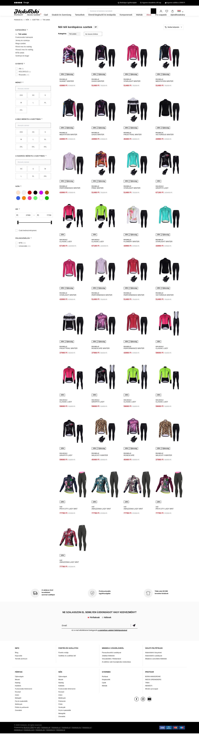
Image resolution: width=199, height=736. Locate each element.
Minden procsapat (151, 691)
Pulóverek (62, 704)
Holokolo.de (40, 733)
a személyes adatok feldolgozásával (112, 633)
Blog (16, 655)
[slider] (17, 230)
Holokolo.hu (76, 730)
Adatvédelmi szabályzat (153, 658)
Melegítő (18, 700)
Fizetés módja (63, 655)
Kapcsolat (18, 658)
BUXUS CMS (29, 730)
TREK (147, 685)
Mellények (18, 707)
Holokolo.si (18, 733)
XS (33, 103)
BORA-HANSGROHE (153, 679)
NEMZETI (148, 688)
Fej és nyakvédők (21, 704)
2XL (21, 117)
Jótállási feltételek (108, 658)
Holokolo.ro (86, 730)
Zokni (17, 697)
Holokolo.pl (66, 730)
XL (45, 110)
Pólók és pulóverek (22, 710)
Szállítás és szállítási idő (67, 658)
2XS (21, 103)
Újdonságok (19, 679)
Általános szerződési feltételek (156, 661)
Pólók (60, 707)
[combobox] (180, 12)
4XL (45, 154)
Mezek (17, 682)
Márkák (104, 688)
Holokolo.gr (60, 733)
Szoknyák (61, 710)
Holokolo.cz (56, 730)
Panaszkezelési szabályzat (111, 655)
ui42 (38, 730)
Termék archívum (21, 661)
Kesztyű (18, 694)
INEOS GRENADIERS (153, 682)
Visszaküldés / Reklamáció (111, 661)
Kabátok (18, 688)
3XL (33, 154)
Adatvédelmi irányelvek (153, 655)
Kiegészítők (106, 682)
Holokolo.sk (45, 730)
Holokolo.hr (50, 733)
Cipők (104, 685)
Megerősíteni (134, 628)
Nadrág (17, 685)
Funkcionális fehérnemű (23, 691)
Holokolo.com (29, 733)
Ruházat (105, 679)
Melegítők (61, 716)
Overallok (18, 713)
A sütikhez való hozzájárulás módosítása (116, 664)
